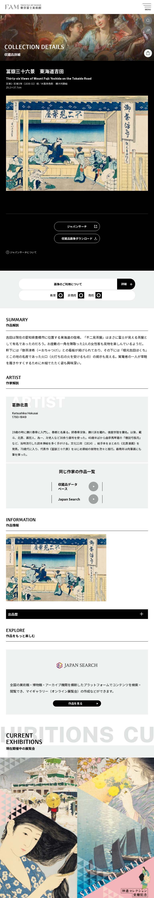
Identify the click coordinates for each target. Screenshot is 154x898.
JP (148, 30)
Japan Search (78, 499)
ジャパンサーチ (83, 226)
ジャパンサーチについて (21, 252)
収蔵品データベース (78, 486)
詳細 (126, 284)
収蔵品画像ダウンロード (81, 238)
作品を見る (75, 703)
